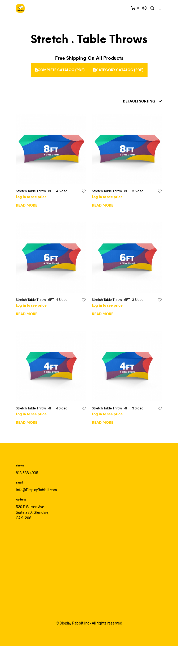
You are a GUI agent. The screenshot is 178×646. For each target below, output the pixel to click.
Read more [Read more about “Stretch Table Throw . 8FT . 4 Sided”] (26, 205)
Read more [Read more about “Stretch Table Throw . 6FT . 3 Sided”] (102, 314)
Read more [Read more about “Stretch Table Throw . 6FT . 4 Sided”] (26, 314)
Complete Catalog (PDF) (59, 70)
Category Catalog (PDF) (118, 70)
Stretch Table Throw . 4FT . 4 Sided (42, 408)
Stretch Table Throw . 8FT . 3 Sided (118, 191)
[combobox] (131, 101)
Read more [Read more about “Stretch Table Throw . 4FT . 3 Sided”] (102, 423)
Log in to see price (31, 197)
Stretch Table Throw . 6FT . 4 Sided (42, 299)
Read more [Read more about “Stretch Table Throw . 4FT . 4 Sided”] (26, 423)
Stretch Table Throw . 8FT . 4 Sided (42, 191)
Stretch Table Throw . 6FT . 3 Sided (118, 299)
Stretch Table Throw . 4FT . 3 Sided (118, 408)
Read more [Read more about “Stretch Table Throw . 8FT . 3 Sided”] (102, 205)
